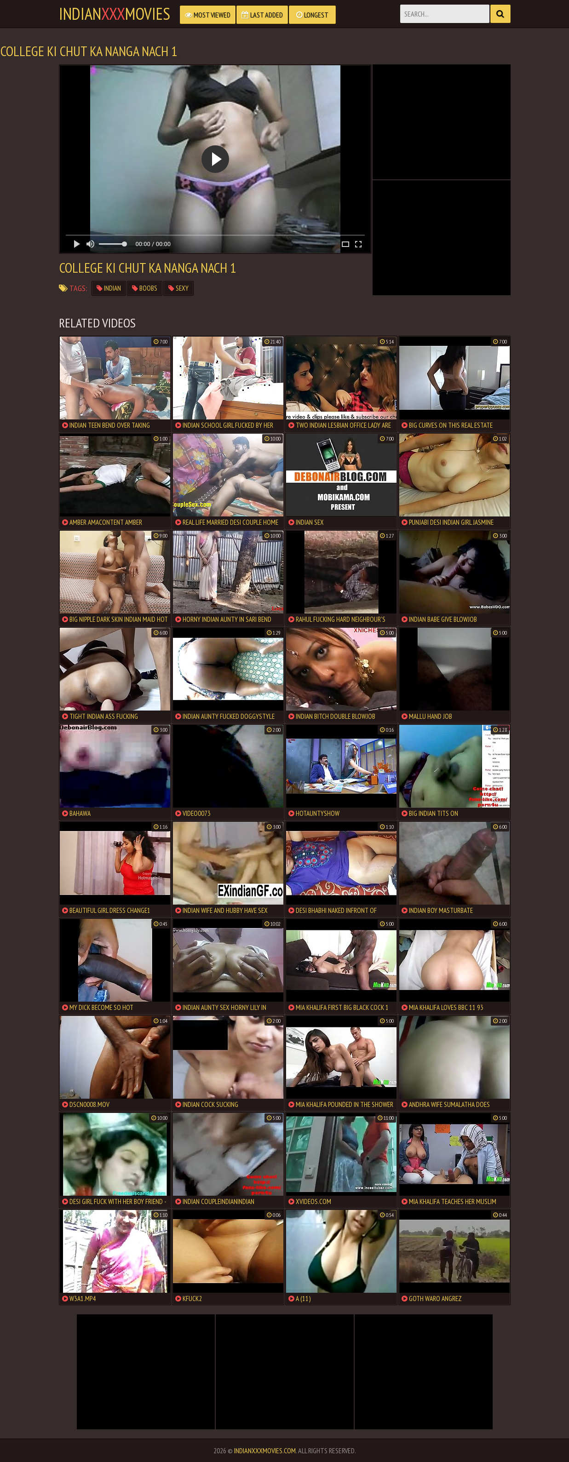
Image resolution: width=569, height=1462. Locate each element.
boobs (144, 288)
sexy (178, 288)
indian (109, 288)
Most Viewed (207, 14)
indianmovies (114, 14)
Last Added (262, 14)
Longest (312, 14)
